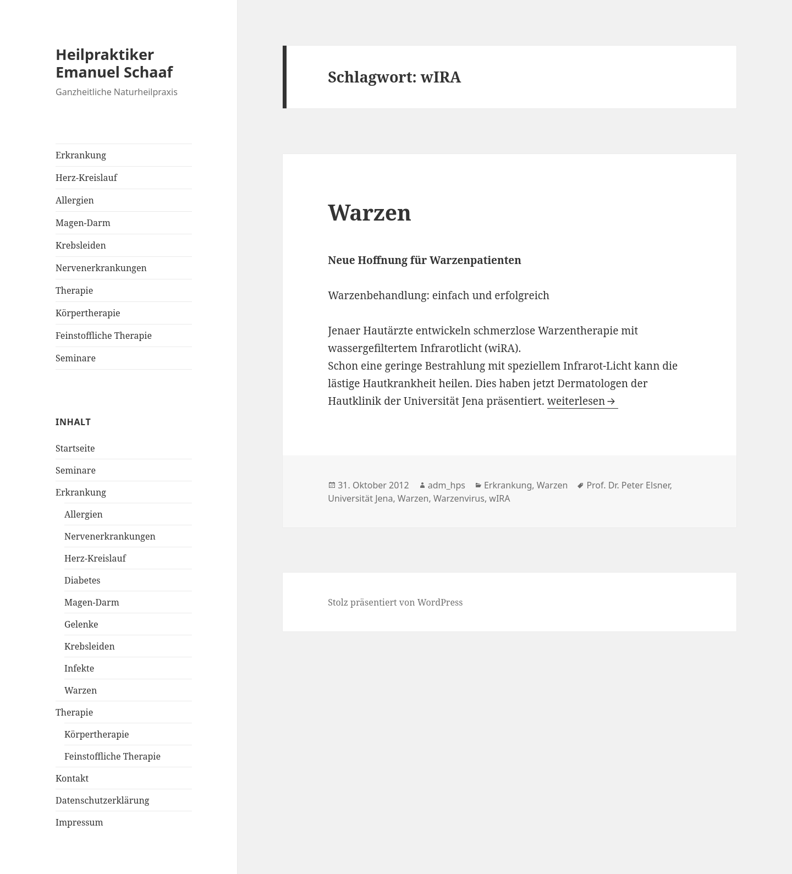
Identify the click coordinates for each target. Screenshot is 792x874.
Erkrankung (81, 155)
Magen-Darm (83, 223)
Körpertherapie (88, 313)
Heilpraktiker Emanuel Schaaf (114, 63)
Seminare (76, 358)
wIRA (499, 498)
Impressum (79, 822)
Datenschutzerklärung (102, 800)
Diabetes (82, 580)
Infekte (79, 668)
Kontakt (72, 778)
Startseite (75, 448)
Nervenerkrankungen (101, 268)
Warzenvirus (459, 498)
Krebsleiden (81, 245)
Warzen (80, 690)
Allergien (75, 200)
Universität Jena (360, 498)
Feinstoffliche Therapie (104, 335)
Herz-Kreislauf (86, 178)
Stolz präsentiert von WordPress (395, 602)
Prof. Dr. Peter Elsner (627, 485)
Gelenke (81, 624)
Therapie (74, 290)
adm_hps (446, 485)
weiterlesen (576, 401)
